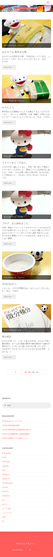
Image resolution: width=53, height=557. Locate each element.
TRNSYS (5, 492)
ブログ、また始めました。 (16, 223)
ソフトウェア (7, 513)
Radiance (5, 474)
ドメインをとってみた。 (15, 162)
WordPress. (36, 550)
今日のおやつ (9, 284)
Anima (26, 550)
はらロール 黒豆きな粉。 (15, 51)
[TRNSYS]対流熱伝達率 (11, 425)
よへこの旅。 (7, 508)
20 (29, 372)
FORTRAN (6, 462)
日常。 (22, 156)
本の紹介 (7, 336)
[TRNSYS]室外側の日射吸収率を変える (16, 430)
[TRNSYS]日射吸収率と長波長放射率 (16, 434)
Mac (4, 470)
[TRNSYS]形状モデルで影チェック (15, 438)
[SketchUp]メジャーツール (12, 421)
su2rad (5, 487)
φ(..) (3, 500)
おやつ (22, 46)
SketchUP (6, 479)
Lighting (5, 466)
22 (37, 372)
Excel (4, 457)
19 (25, 372)
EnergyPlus (6, 453)
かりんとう (8, 107)
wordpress (6, 496)
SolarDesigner (7, 483)
